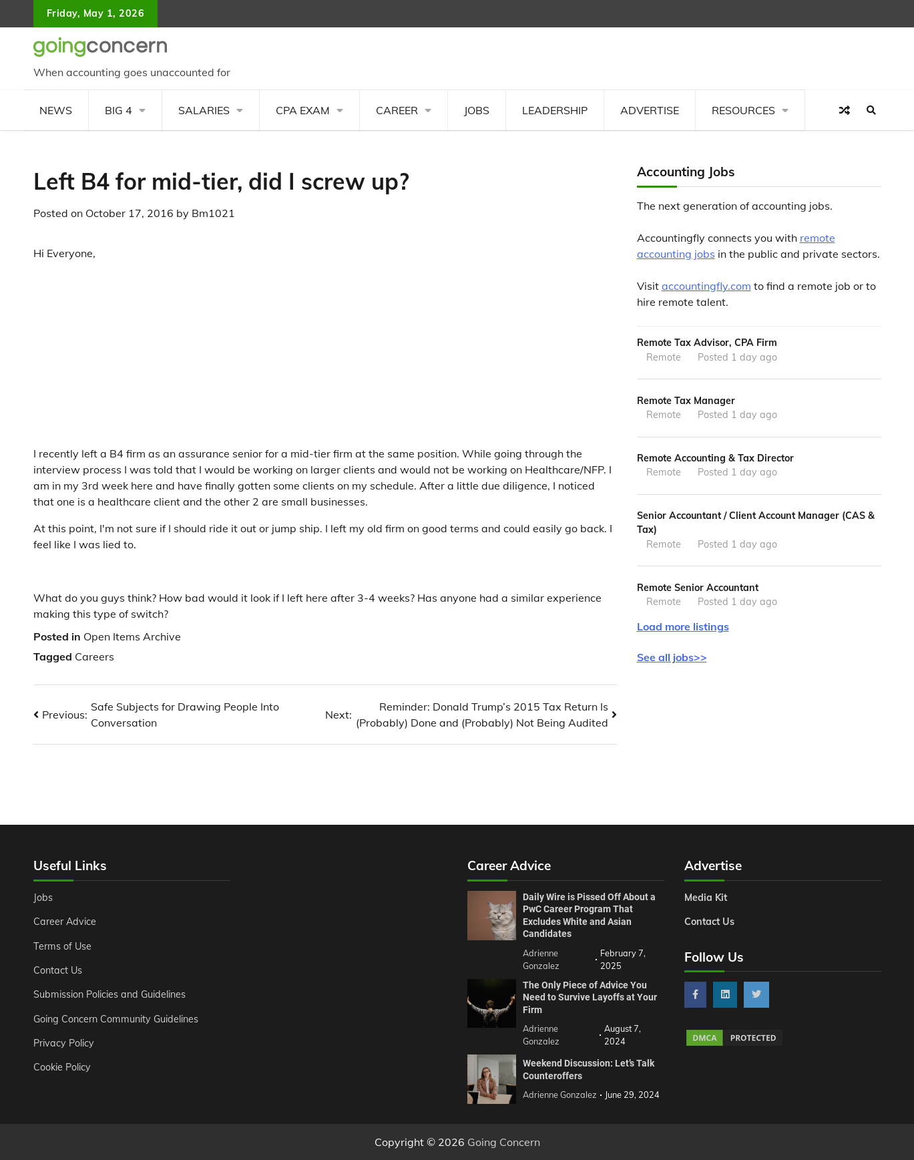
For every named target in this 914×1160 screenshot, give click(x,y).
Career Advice (64, 922)
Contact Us (57, 970)
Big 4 (118, 110)
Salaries (204, 110)
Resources (743, 110)
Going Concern (503, 1142)
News (55, 110)
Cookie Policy (62, 1067)
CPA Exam (303, 110)
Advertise (649, 110)
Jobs (476, 110)
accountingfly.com (706, 286)
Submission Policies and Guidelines (109, 994)
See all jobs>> (672, 657)
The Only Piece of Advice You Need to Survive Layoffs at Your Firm (590, 997)
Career (397, 110)
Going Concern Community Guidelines (115, 1019)
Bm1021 (213, 213)
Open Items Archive (132, 636)
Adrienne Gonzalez (560, 1094)
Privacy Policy (63, 1043)
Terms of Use (62, 946)
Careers (94, 656)
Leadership (555, 110)
